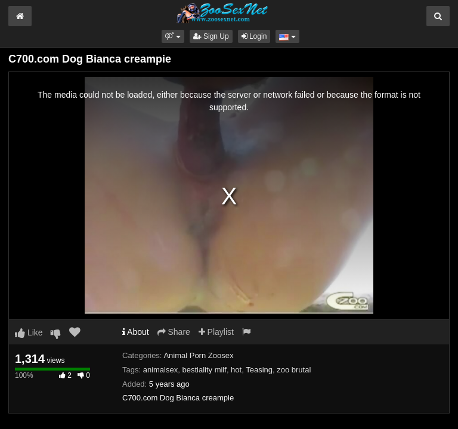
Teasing (259, 369)
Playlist (216, 332)
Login (254, 36)
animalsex (160, 369)
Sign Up (211, 36)
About (135, 332)
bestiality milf (204, 369)
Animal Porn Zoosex (198, 355)
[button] (173, 36)
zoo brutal (294, 369)
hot (236, 369)
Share (173, 332)
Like (29, 332)
